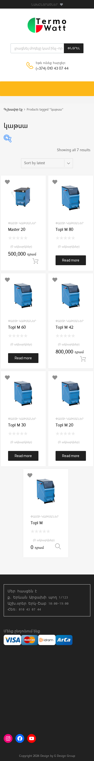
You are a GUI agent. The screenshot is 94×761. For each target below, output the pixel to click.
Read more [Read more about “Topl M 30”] (23, 456)
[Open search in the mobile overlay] (47, 48)
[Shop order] (47, 163)
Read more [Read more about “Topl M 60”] (23, 358)
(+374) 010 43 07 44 (48, 69)
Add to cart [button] (35, 261)
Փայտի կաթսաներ (22, 223)
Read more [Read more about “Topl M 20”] (70, 456)
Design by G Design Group (57, 756)
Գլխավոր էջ (13, 109)
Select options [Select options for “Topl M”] (58, 546)
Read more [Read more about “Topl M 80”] (70, 260)
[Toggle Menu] (88, 86)
